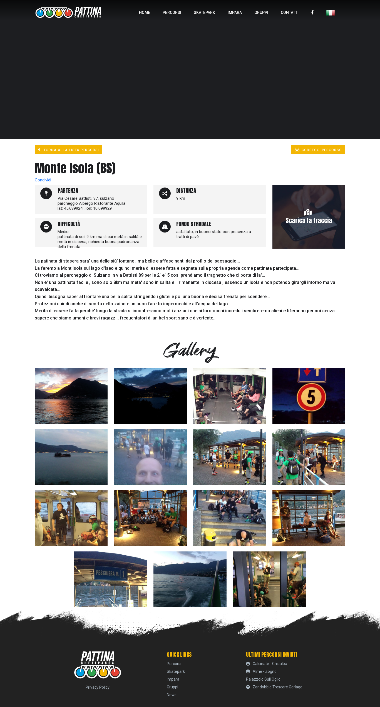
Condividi (43, 180)
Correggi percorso (318, 150)
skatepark (204, 12)
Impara (235, 12)
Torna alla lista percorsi (68, 150)
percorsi (172, 12)
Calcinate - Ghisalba (266, 663)
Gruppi (261, 12)
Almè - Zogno (261, 671)
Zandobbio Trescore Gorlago (274, 687)
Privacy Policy (98, 687)
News (172, 695)
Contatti (290, 12)
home (144, 12)
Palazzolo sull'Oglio (263, 679)
